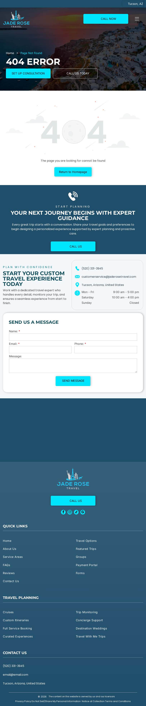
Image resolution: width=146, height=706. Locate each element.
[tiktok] (76, 512)
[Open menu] (137, 19)
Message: (15, 356)
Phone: (79, 344)
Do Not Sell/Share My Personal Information (56, 701)
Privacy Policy (23, 701)
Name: (13, 331)
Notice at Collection (93, 701)
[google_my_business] (82, 512)
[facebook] (63, 512)
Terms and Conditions (118, 701)
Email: (13, 344)
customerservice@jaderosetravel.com (109, 277)
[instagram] (69, 512)
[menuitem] (36, 540)
